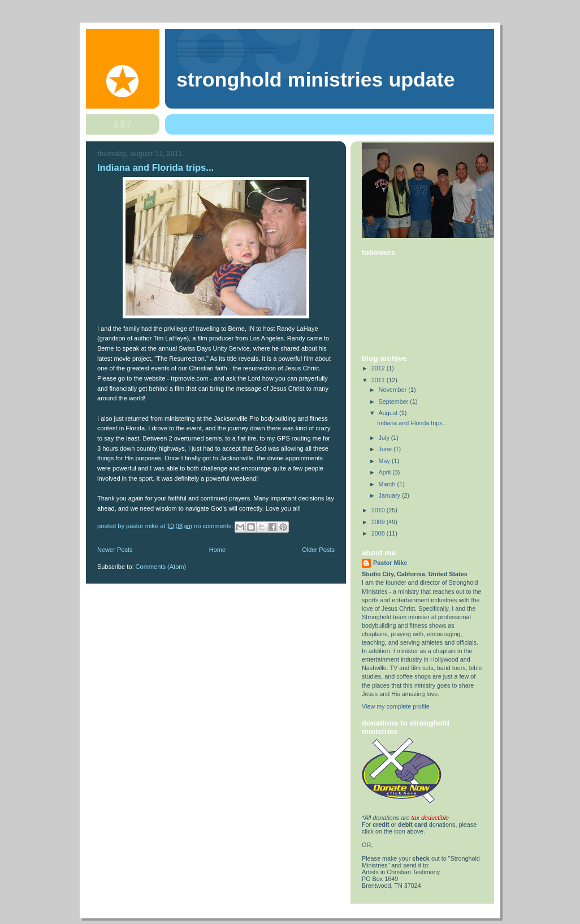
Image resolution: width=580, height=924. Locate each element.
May (385, 460)
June (386, 449)
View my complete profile (396, 706)
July (385, 437)
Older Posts (318, 549)
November (394, 389)
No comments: (214, 525)
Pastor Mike (390, 562)
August (389, 412)
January (390, 495)
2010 (379, 510)
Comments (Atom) (161, 566)
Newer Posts (115, 549)
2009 (379, 522)
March (388, 484)
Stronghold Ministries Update (315, 79)
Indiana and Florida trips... (155, 167)
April (386, 472)
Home (217, 549)
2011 (379, 380)
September (394, 401)
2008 (379, 533)
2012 (379, 368)
